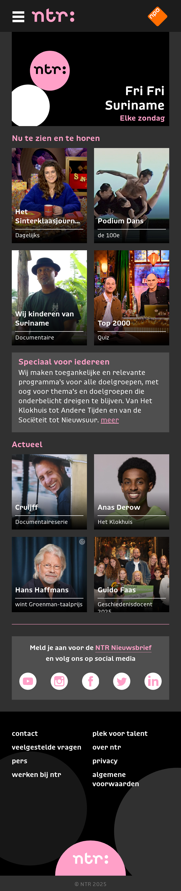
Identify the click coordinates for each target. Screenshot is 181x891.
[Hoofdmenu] (18, 17)
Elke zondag (142, 118)
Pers (19, 760)
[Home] (53, 20)
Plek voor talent (120, 733)
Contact (25, 733)
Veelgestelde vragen (46, 747)
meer (110, 420)
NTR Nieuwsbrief (123, 647)
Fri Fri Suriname (135, 98)
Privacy (105, 760)
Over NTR (106, 747)
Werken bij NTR (36, 774)
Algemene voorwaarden (115, 779)
